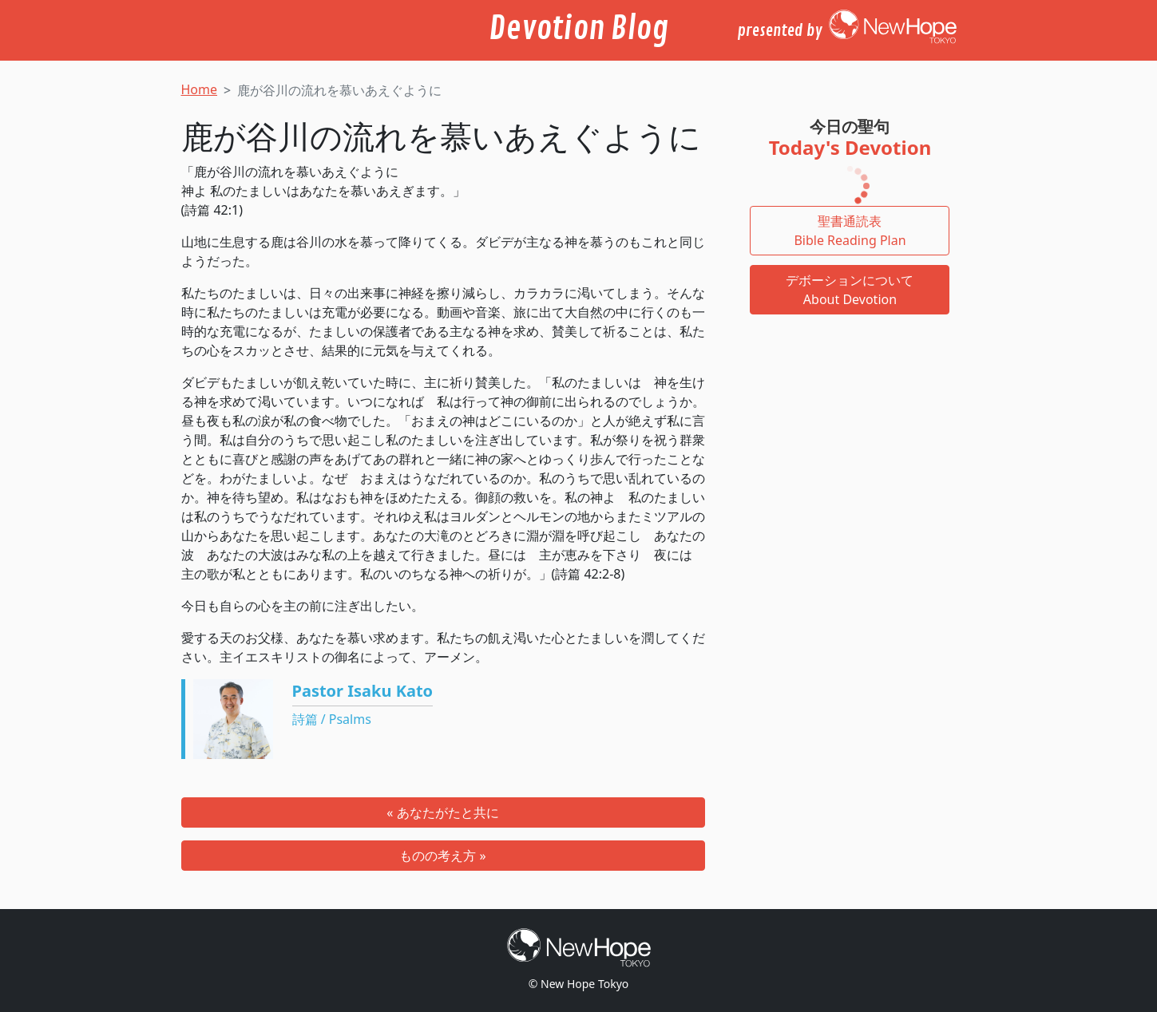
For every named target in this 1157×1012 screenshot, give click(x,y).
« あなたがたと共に (442, 812)
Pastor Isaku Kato (363, 691)
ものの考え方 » (442, 855)
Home (199, 89)
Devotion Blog (578, 29)
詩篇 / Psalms (331, 719)
